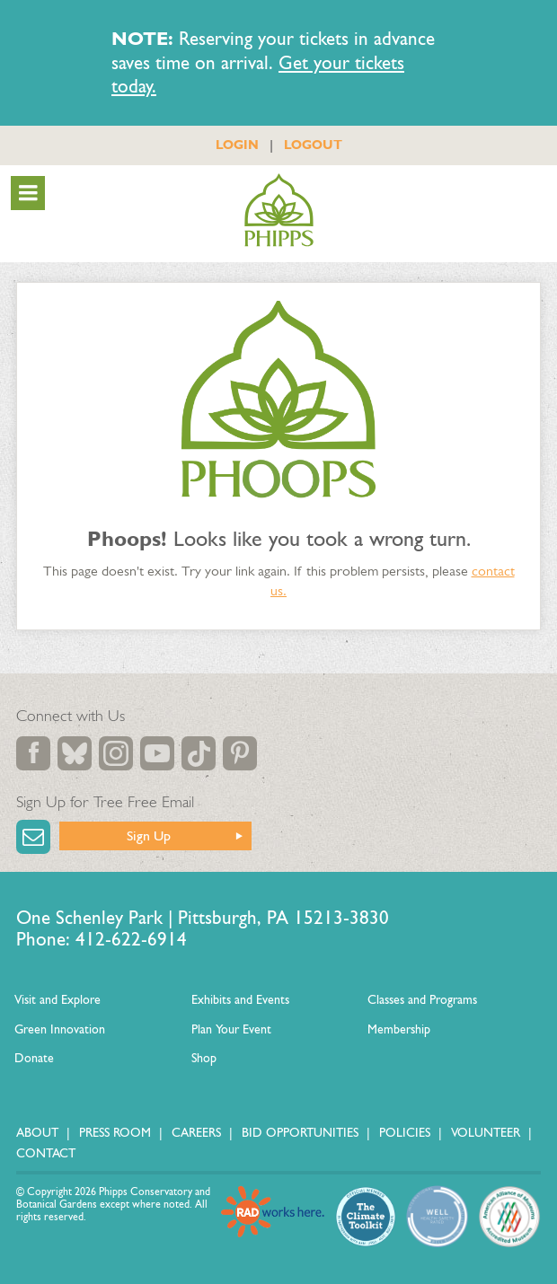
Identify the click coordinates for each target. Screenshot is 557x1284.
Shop (204, 1058)
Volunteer (485, 1132)
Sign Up (149, 835)
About (37, 1132)
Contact (45, 1153)
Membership (398, 1029)
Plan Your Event (231, 1029)
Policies (404, 1132)
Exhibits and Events (240, 1000)
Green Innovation (59, 1029)
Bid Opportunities (300, 1132)
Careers (196, 1132)
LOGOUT (313, 144)
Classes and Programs (422, 1000)
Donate (34, 1058)
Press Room (115, 1132)
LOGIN (237, 144)
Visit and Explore (57, 1000)
